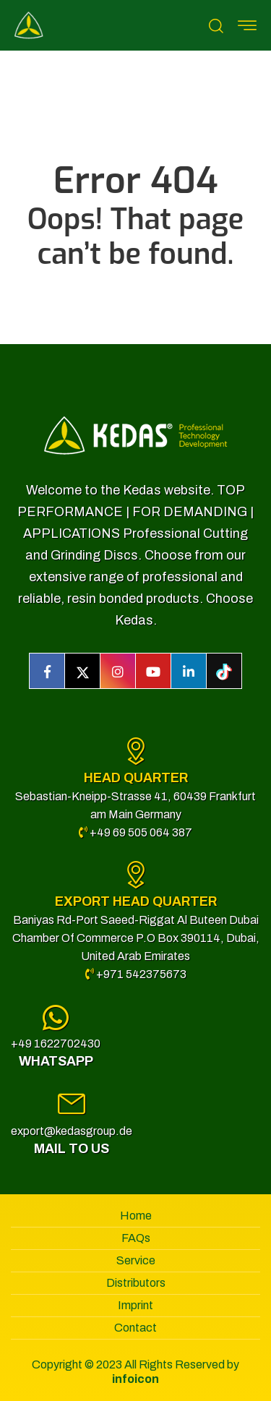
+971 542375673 (135, 974)
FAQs (135, 1238)
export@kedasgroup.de (71, 1131)
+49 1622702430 (55, 1043)
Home (136, 1215)
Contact (135, 1327)
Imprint (135, 1305)
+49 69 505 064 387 (135, 832)
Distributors (135, 1283)
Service (135, 1260)
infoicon (135, 1379)
